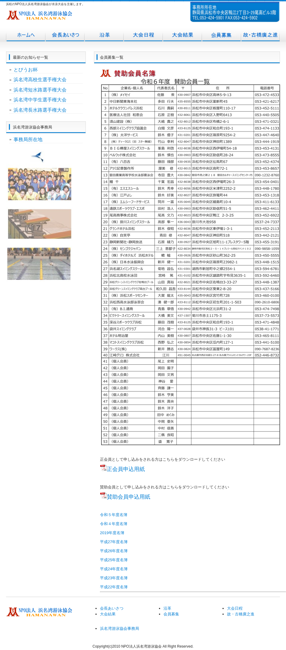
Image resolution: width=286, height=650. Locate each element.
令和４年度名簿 (113, 524)
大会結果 (182, 35)
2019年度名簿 (112, 533)
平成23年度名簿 (114, 578)
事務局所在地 (28, 139)
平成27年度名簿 (114, 542)
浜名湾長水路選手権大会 (40, 110)
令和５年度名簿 (113, 514)
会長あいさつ (64, 35)
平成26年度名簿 (114, 551)
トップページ (25, 35)
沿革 (103, 35)
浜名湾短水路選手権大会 (40, 89)
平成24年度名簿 (114, 569)
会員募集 (221, 35)
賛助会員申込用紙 (128, 497)
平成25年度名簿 (114, 560)
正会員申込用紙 (126, 469)
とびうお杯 (26, 69)
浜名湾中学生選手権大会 (40, 99)
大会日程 (143, 35)
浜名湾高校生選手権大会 (40, 79)
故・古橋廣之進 (260, 35)
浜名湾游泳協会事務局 (119, 628)
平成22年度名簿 (114, 587)
